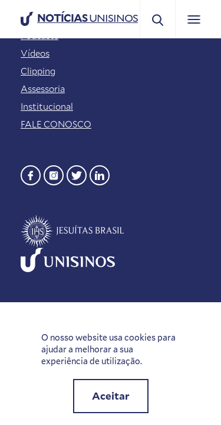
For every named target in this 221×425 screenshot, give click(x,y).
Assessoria (43, 88)
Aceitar (111, 396)
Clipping (38, 71)
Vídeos (35, 53)
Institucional (47, 106)
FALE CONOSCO (56, 124)
